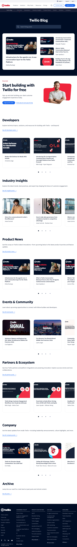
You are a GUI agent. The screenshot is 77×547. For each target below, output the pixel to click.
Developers (27, 10)
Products (16, 5)
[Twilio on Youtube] (12, 540)
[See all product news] (9, 251)
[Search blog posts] (40, 27)
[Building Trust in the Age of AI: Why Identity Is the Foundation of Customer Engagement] (55, 62)
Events (55, 10)
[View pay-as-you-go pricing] (24, 103)
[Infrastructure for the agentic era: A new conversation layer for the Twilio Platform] (21, 51)
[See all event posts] (8, 312)
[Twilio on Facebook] (2, 540)
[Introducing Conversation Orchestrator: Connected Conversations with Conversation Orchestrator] (55, 41)
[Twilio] (6, 5)
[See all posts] (6, 494)
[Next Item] (50, 172)
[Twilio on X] (5, 540)
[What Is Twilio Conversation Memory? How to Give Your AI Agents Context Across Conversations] (55, 51)
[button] (38, 172)
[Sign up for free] (8, 102)
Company (68, 10)
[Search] (51, 5)
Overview (19, 10)
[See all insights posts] (9, 191)
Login (73, 1)
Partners (61, 10)
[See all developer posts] (10, 130)
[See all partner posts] (9, 375)
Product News (47, 10)
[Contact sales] (59, 5)
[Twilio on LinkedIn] (9, 540)
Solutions (23, 5)
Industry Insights (37, 10)
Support (67, 1)
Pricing (45, 5)
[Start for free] (70, 5)
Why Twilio (30, 5)
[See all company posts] (9, 435)
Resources (39, 5)
